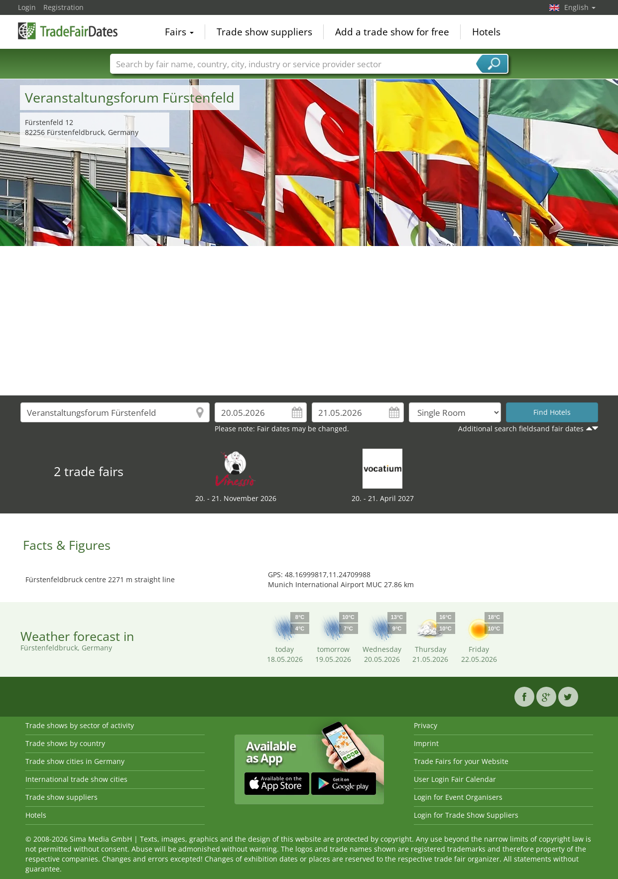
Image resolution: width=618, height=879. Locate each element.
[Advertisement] (309, 320)
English (580, 7)
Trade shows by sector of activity (79, 725)
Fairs (179, 31)
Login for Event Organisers (458, 797)
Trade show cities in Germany (74, 761)
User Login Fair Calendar (455, 779)
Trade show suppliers (264, 31)
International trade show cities (76, 779)
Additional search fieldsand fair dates (521, 428)
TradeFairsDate (68, 31)
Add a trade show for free (392, 31)
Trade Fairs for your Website (461, 761)
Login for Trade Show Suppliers (466, 815)
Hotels (486, 31)
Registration (63, 7)
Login (27, 7)
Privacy (425, 725)
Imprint (426, 743)
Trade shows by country (65, 743)
